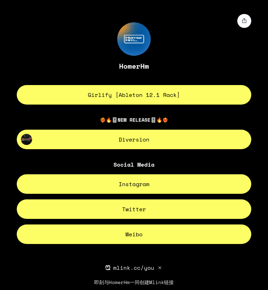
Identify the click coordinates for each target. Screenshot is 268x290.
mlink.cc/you (133, 268)
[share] (244, 21)
